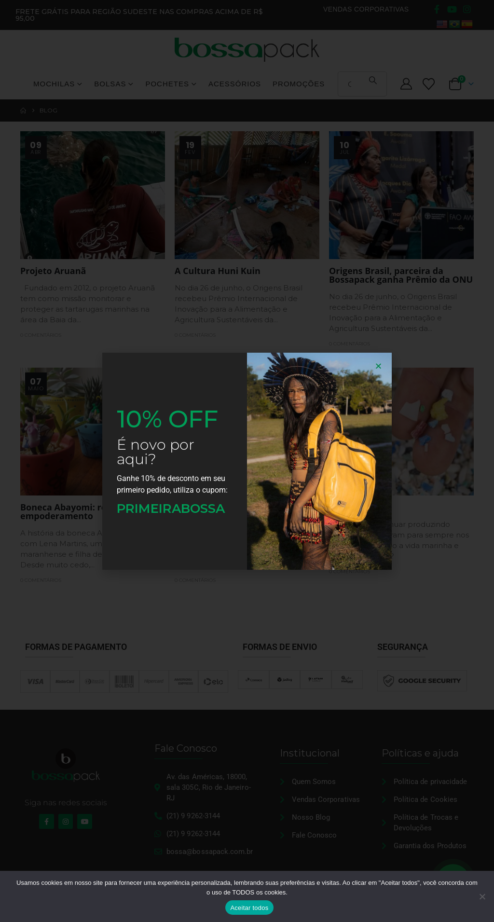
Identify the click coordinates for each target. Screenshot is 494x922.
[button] (378, 366)
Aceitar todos (249, 907)
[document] (247, 461)
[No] (482, 896)
